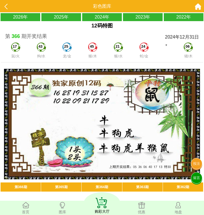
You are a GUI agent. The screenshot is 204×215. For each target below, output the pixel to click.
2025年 (61, 17)
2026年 (20, 17)
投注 (196, 164)
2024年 (102, 17)
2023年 (143, 17)
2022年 (183, 17)
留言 (196, 178)
